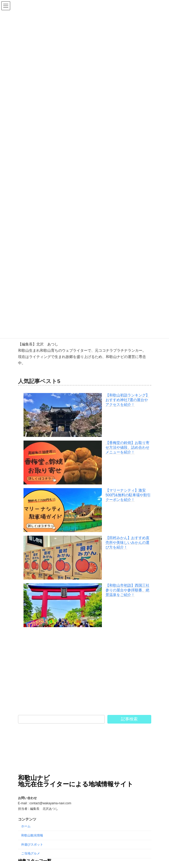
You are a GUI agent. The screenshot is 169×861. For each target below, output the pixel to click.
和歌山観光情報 (32, 835)
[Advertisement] (84, 671)
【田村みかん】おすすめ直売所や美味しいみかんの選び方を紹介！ (127, 542)
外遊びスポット (32, 844)
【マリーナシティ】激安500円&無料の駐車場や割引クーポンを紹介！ (128, 495)
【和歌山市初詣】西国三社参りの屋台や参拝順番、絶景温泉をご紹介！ (127, 590)
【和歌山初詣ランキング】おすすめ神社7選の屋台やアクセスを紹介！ (127, 400)
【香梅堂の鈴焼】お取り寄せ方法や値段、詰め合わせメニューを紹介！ (127, 447)
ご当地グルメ (30, 853)
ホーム (26, 826)
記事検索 (129, 719)
